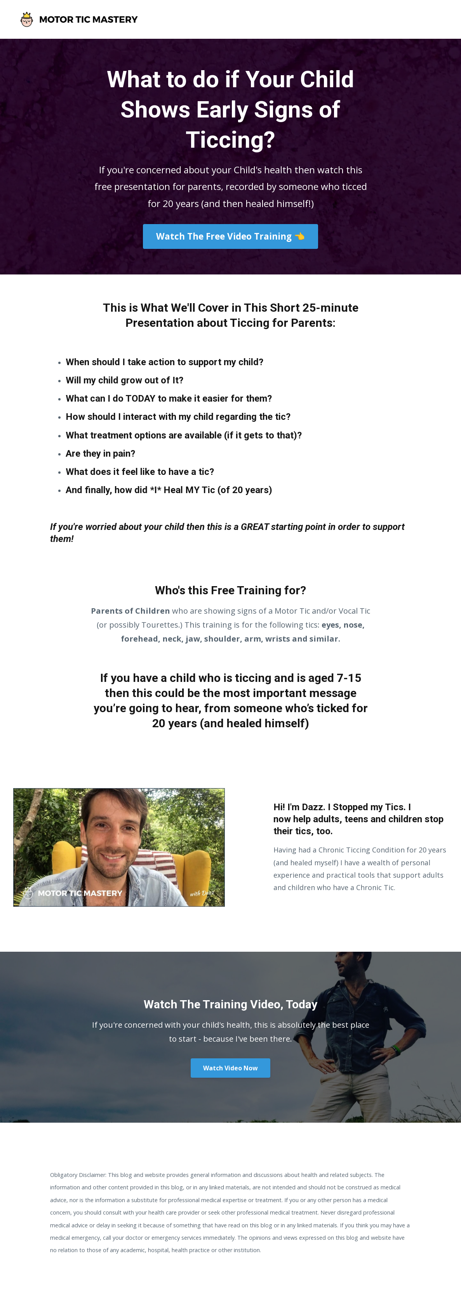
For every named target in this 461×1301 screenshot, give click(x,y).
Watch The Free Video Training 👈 (230, 236)
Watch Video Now (230, 1068)
